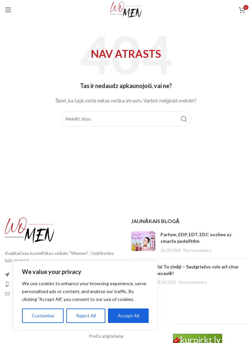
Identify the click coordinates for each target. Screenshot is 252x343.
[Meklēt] (126, 118)
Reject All (86, 315)
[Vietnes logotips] (126, 9)
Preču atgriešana (106, 336)
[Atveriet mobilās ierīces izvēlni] (8, 9)
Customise (43, 315)
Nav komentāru (197, 250)
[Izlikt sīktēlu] (143, 242)
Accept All (128, 315)
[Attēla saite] (29, 229)
